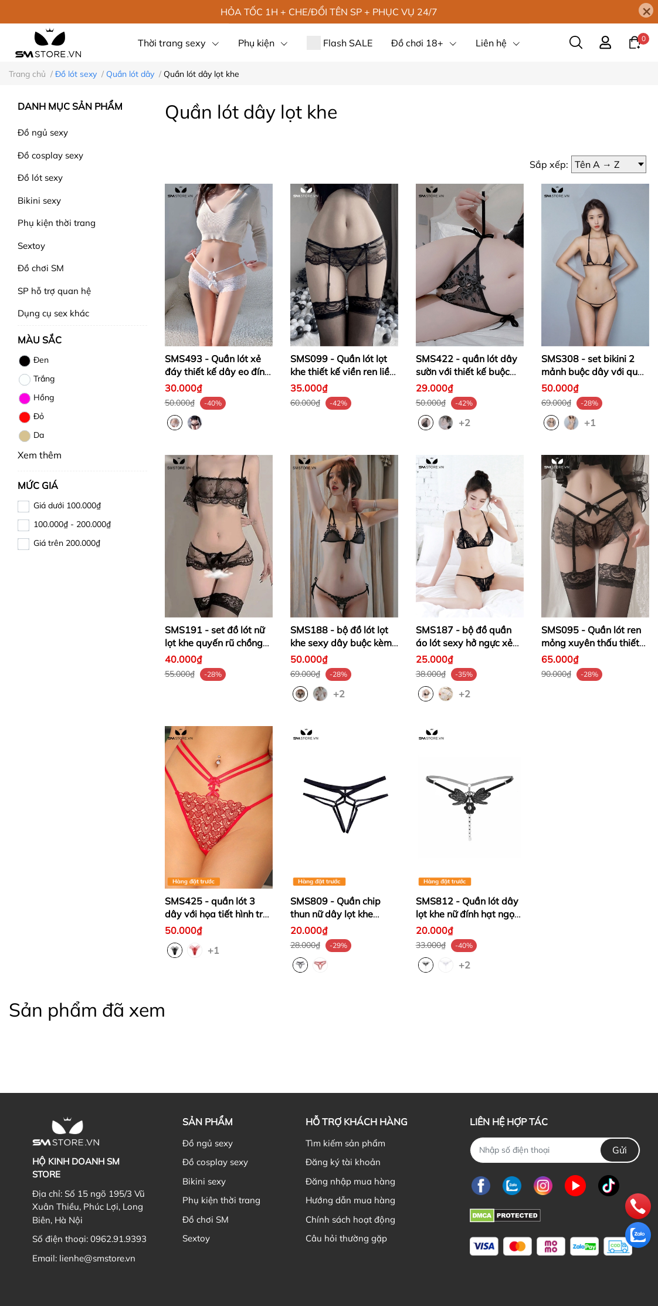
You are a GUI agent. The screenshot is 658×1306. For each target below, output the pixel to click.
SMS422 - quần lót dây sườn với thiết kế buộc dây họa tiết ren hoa (466, 372)
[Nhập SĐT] (555, 1150)
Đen (33, 361)
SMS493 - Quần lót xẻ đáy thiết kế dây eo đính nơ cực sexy (217, 372)
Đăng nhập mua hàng (350, 1181)
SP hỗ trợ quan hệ (54, 290)
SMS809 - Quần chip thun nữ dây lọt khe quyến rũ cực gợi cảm (336, 914)
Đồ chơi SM (41, 268)
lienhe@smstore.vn (97, 1258)
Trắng (36, 380)
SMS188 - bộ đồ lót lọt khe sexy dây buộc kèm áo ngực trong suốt (341, 643)
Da (31, 436)
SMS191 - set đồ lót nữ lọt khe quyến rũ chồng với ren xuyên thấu (214, 643)
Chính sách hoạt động (350, 1219)
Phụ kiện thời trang (57, 222)
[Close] (646, 10)
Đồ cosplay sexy (50, 155)
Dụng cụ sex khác (53, 313)
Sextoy (31, 245)
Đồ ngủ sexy (43, 132)
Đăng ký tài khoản (343, 1161)
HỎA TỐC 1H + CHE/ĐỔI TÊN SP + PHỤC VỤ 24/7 (329, 12)
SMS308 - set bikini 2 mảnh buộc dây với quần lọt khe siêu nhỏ (595, 372)
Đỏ (31, 417)
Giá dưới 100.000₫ (67, 505)
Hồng (36, 399)
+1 (591, 422)
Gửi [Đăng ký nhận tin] (619, 1150)
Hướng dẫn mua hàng (350, 1200)
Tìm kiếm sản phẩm (345, 1143)
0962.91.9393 (118, 1238)
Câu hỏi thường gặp (346, 1238)
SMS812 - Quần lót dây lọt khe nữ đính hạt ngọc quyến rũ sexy (467, 914)
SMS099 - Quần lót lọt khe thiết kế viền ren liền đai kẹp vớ (342, 372)
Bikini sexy (39, 200)
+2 (466, 422)
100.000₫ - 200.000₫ (72, 524)
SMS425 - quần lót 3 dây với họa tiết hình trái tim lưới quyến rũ (218, 914)
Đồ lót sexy (40, 177)
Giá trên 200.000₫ (66, 543)
